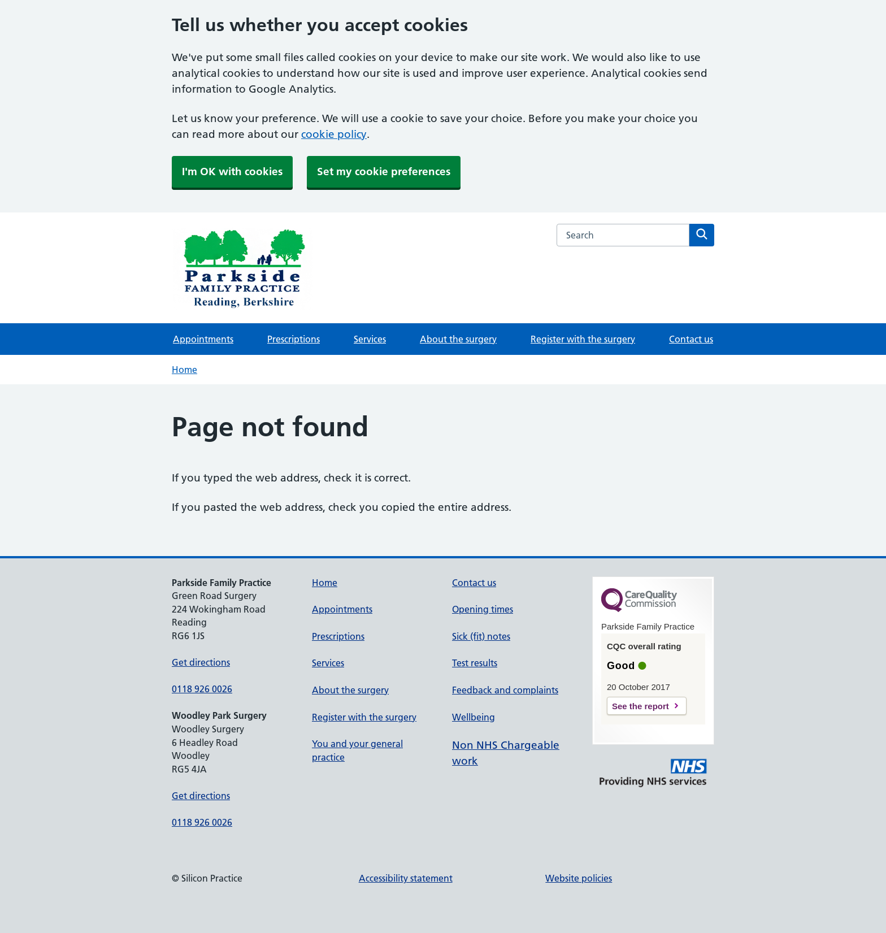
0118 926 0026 (202, 689)
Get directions (201, 662)
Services (370, 339)
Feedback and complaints (505, 690)
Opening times (482, 609)
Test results (474, 663)
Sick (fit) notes (481, 636)
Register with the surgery (583, 339)
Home (184, 369)
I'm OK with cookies (232, 171)
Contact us (691, 339)
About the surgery (458, 339)
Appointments (203, 339)
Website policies (578, 878)
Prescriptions (293, 339)
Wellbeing (473, 717)
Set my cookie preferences (383, 171)
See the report (640, 706)
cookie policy (334, 134)
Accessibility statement (406, 878)
